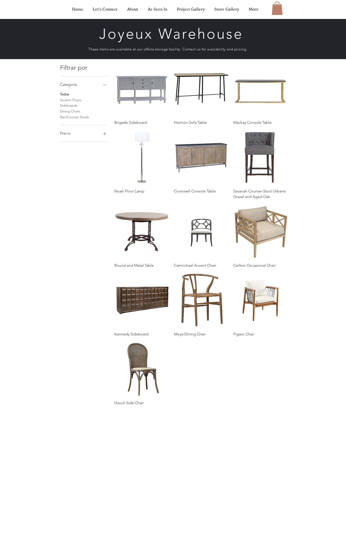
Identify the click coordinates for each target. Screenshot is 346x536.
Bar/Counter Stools (74, 116)
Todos (64, 94)
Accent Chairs (70, 99)
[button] (277, 8)
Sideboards (68, 105)
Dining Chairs (70, 111)
